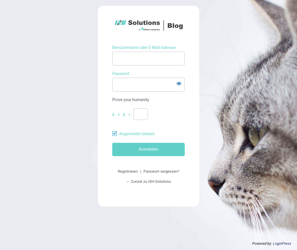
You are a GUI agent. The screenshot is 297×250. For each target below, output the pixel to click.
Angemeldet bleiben (137, 134)
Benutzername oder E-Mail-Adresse (144, 47)
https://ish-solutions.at (149, 25)
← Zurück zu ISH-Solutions (148, 181)
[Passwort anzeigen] (179, 83)
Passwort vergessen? (161, 171)
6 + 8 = (122, 114)
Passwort (120, 73)
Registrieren (128, 171)
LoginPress (282, 243)
